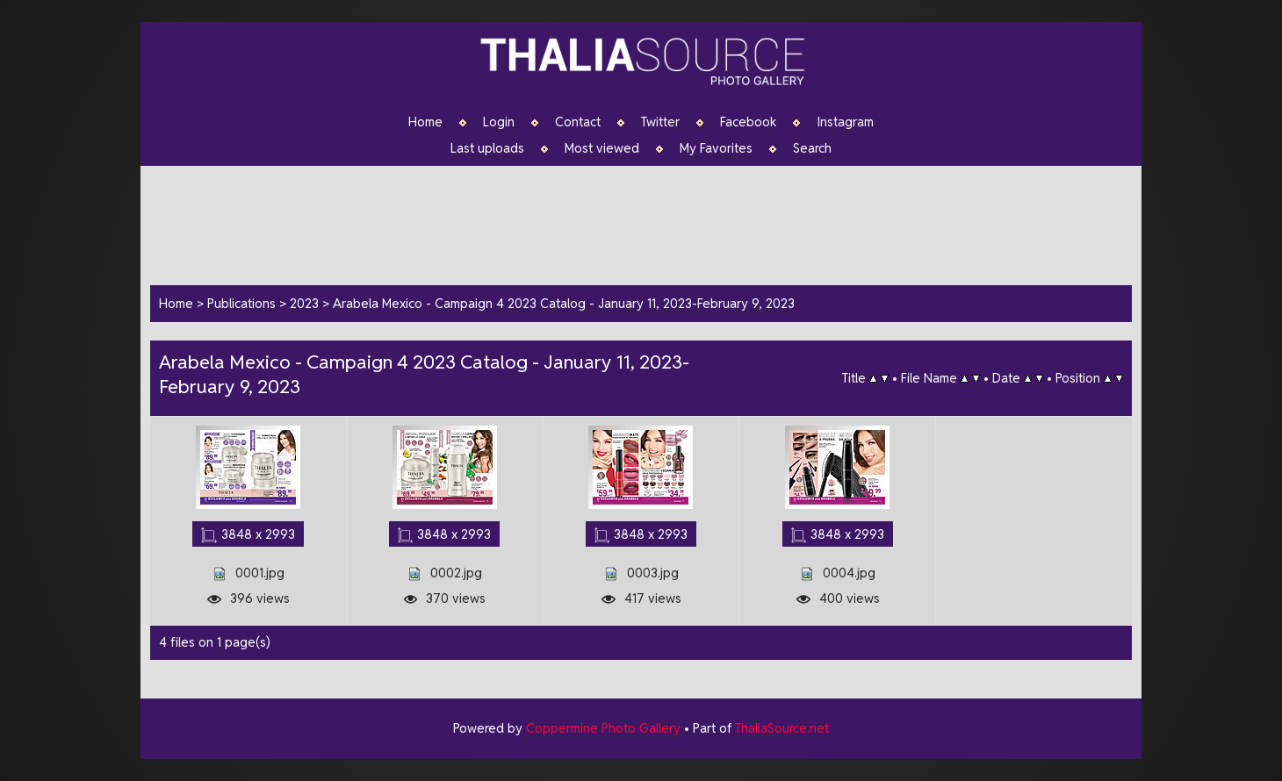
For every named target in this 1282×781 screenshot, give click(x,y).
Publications (241, 303)
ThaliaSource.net (782, 728)
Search (812, 148)
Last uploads (487, 148)
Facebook (748, 122)
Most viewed (602, 148)
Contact (578, 122)
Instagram (845, 122)
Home (425, 122)
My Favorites (716, 148)
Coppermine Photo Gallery (603, 728)
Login (499, 122)
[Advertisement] (649, 222)
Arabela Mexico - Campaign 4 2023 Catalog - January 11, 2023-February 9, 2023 (564, 303)
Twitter (660, 122)
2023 (304, 303)
